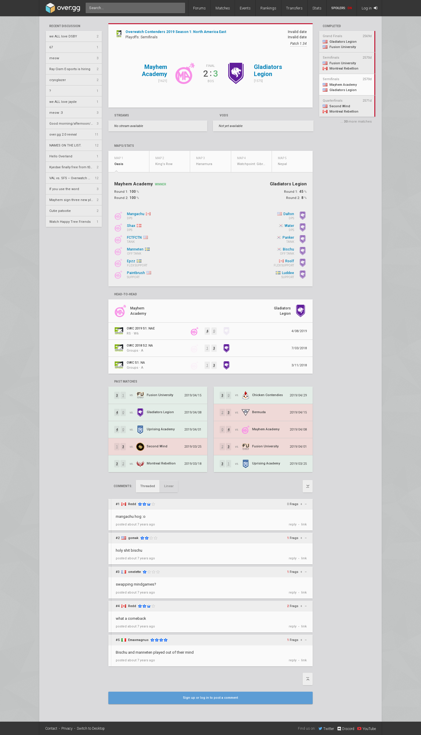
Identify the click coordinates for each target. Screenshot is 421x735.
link (304, 524)
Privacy (67, 728)
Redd (132, 504)
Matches (223, 8)
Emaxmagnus (138, 640)
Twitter (326, 728)
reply (292, 524)
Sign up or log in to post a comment (210, 698)
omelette (134, 572)
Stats (317, 8)
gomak (133, 538)
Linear (169, 486)
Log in (369, 8)
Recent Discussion (64, 26)
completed (332, 26)
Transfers (294, 8)
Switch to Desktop (91, 728)
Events (245, 8)
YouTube (366, 728)
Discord (345, 728)
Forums (199, 8)
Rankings (268, 8)
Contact (51, 728)
